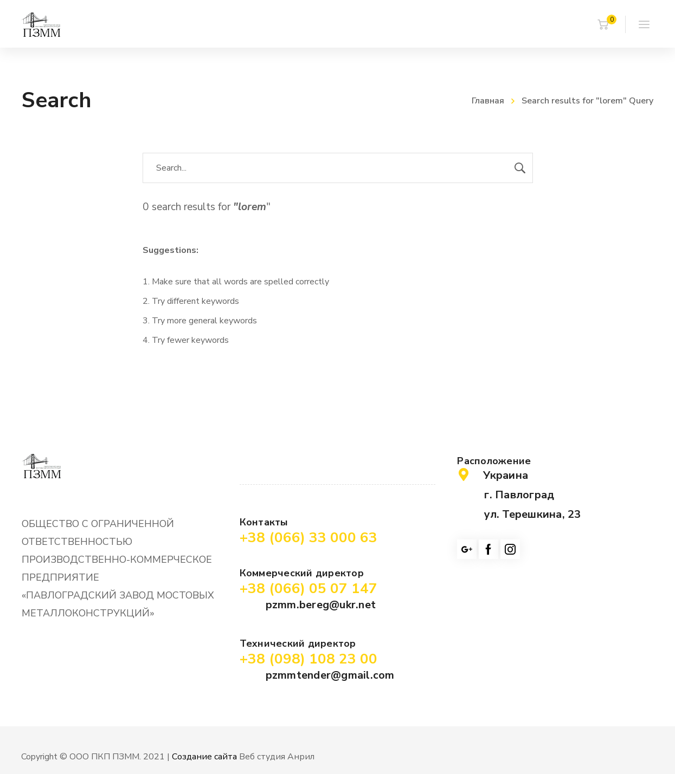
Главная (488, 101)
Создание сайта (204, 757)
